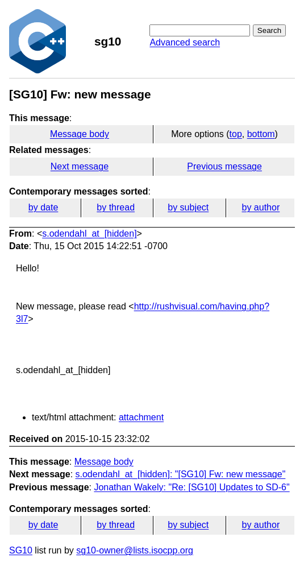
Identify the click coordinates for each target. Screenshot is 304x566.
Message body (79, 134)
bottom (261, 134)
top (236, 134)
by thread (116, 207)
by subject (188, 207)
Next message (80, 166)
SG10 (20, 550)
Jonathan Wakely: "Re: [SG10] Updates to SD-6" (191, 487)
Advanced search (184, 42)
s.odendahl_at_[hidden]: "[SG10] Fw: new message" (181, 474)
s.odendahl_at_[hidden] (89, 233)
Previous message (224, 166)
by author (261, 207)
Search (269, 30)
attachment (141, 417)
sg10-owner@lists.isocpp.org (134, 550)
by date (43, 207)
